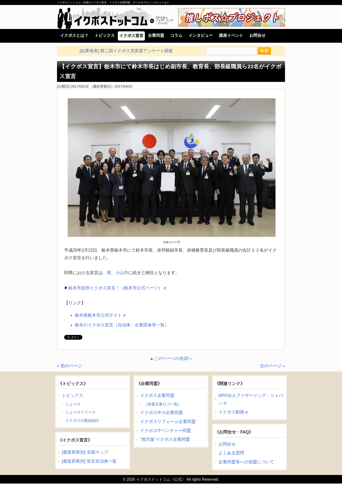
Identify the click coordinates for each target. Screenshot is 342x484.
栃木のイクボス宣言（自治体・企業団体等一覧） (122, 325)
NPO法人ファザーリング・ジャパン (250, 399)
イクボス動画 (233, 412)
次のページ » (272, 365)
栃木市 (174, 242)
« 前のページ (69, 365)
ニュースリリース (80, 412)
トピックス (72, 395)
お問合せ (227, 444)
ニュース (73, 404)
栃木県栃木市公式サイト (100, 315)
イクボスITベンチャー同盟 (165, 430)
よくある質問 (231, 453)
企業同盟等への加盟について (246, 462)
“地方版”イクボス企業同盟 (165, 439)
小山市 (121, 272)
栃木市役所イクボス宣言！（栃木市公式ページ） (117, 288)
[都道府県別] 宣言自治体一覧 (89, 461)
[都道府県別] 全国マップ (85, 452)
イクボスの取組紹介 (82, 420)
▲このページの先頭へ (171, 358)
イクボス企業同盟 (157, 395)
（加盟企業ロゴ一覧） (163, 404)
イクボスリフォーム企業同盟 (168, 421)
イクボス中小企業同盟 (161, 412)
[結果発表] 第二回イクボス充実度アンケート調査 (126, 50)
